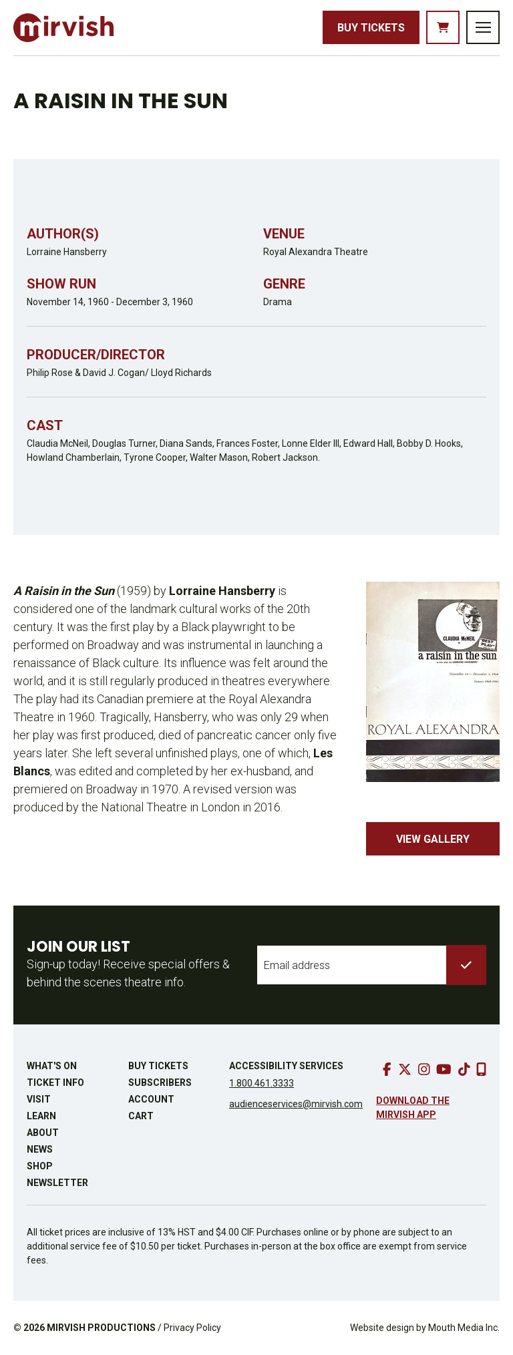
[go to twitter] (404, 1069)
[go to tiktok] (464, 1069)
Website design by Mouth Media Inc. (425, 1327)
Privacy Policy (192, 1327)
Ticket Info (55, 1082)
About (43, 1132)
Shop (40, 1166)
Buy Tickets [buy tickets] (371, 27)
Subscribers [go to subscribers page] (160, 1082)
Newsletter (57, 1182)
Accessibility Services (286, 1065)
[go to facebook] (387, 1069)
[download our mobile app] (481, 1069)
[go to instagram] (424, 1069)
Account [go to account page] (151, 1099)
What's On (52, 1065)
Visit (39, 1099)
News (40, 1149)
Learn (41, 1116)
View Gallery (433, 839)
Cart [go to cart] (141, 1116)
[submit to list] (466, 965)
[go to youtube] (444, 1069)
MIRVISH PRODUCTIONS (101, 1327)
